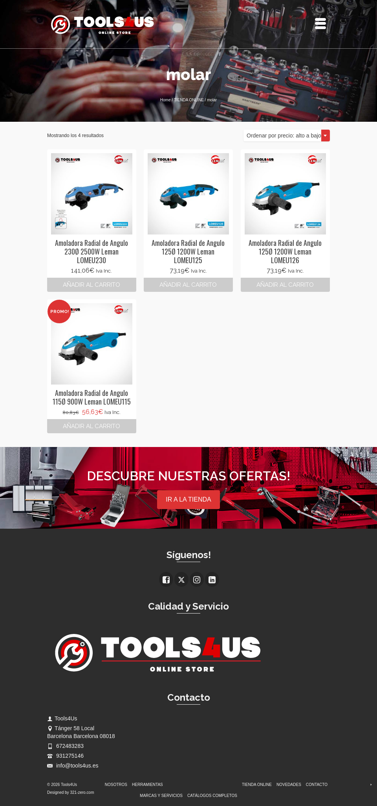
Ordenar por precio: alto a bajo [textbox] (284, 135)
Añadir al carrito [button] (91, 284)
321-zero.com (82, 792)
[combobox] (286, 135)
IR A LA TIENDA (188, 499)
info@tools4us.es (73, 765)
